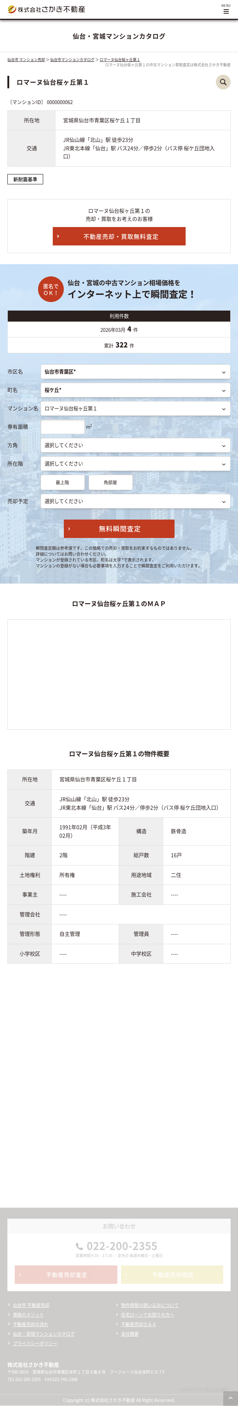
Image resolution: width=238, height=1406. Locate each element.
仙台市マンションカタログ (72, 59)
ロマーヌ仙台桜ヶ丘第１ (120, 59)
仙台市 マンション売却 (26, 59)
